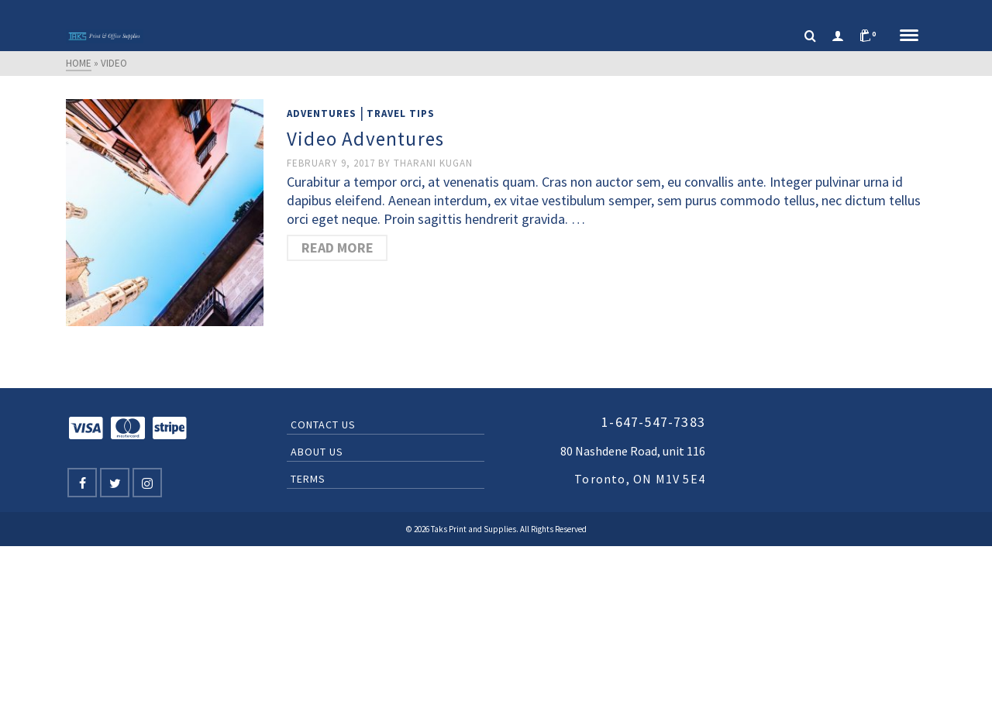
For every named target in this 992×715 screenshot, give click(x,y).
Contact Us (323, 424)
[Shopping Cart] (872, 36)
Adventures (321, 113)
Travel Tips (401, 113)
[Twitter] (114, 482)
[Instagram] (147, 482)
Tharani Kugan (433, 163)
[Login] (838, 36)
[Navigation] (909, 36)
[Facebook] (82, 482)
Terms (308, 479)
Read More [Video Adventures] (337, 247)
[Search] (810, 36)
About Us (317, 452)
